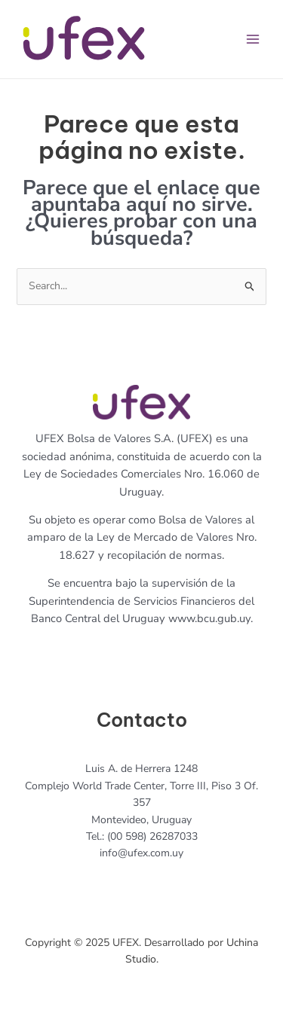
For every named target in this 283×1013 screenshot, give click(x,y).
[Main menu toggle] (252, 39)
